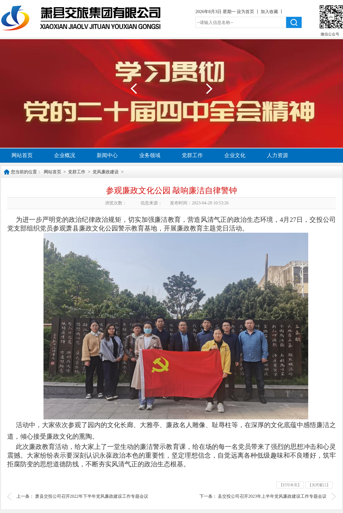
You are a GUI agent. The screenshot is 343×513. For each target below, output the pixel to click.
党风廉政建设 (106, 172)
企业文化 (234, 155)
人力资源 (277, 155)
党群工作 (192, 155)
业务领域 (149, 155)
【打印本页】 (290, 485)
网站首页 (22, 155)
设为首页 (246, 11)
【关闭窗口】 (319, 485)
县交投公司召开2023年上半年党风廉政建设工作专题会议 (272, 496)
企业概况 (64, 155)
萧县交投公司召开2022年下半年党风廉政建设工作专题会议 (91, 496)
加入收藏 (270, 11)
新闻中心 (107, 155)
